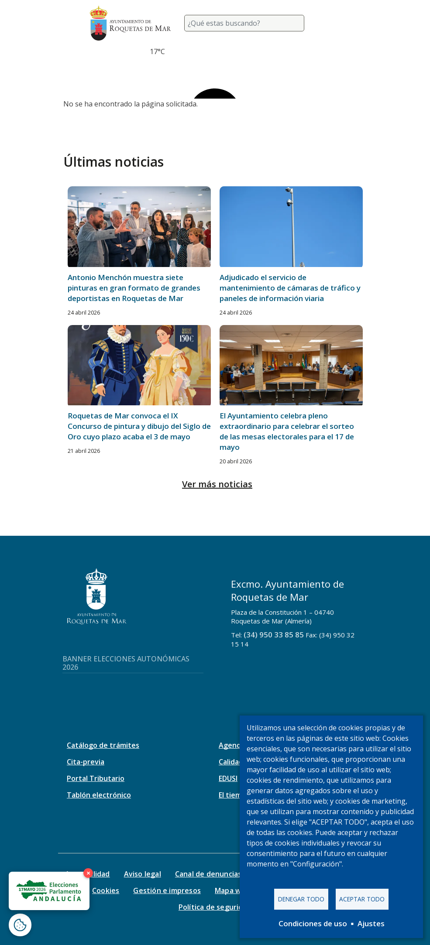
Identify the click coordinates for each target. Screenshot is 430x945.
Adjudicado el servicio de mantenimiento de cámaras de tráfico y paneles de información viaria (290, 287)
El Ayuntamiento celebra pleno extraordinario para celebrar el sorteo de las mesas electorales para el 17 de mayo (287, 431)
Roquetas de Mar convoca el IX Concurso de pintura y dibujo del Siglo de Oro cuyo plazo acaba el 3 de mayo (139, 426)
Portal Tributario (95, 778)
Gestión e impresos (167, 890)
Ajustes (371, 923)
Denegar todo (301, 899)
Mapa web (232, 890)
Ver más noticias (217, 484)
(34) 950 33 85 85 (274, 635)
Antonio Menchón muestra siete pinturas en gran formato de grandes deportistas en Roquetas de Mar (134, 287)
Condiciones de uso (313, 923)
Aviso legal (142, 874)
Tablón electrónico (99, 795)
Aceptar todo (362, 899)
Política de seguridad (215, 907)
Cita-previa (85, 762)
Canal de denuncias (208, 874)
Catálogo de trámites (103, 745)
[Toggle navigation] (330, 23)
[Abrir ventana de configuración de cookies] (20, 925)
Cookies (105, 890)
